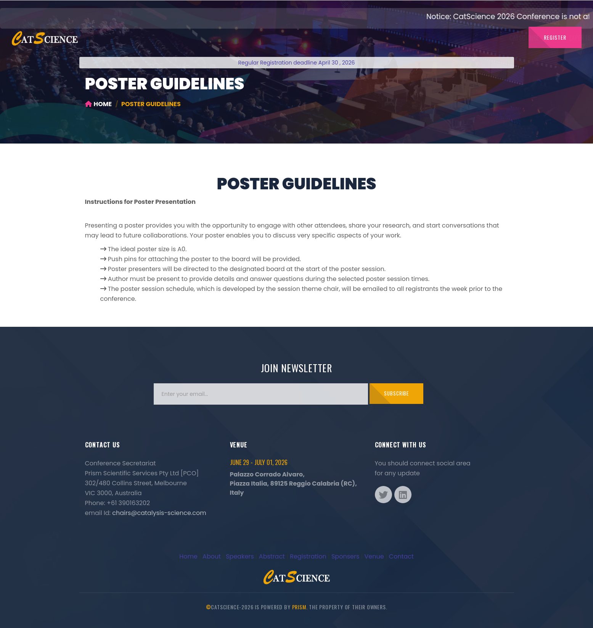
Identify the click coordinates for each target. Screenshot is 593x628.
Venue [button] (506, 37)
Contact (475, 37)
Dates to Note (353, 37)
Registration (308, 556)
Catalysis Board (265, 37)
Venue (374, 556)
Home (98, 104)
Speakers (240, 556)
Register (555, 37)
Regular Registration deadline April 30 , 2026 (296, 62)
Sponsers (345, 556)
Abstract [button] (397, 37)
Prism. (300, 607)
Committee (310, 37)
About (211, 556)
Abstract (272, 556)
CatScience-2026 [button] (173, 37)
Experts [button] (220, 37)
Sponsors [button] (438, 37)
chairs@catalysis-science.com (159, 513)
